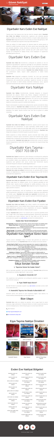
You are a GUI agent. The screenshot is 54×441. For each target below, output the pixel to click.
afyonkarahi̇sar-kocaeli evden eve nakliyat (41, 408)
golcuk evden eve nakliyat (13, 398)
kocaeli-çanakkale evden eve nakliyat (27, 404)
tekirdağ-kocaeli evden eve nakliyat (41, 386)
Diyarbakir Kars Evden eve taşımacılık (27, 179)
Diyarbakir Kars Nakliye (27, 87)
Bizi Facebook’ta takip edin (14, 318)
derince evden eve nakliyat (13, 388)
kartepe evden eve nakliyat (13, 412)
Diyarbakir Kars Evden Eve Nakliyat (27, 118)
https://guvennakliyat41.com (14, 316)
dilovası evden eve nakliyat (13, 392)
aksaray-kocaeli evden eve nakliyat (41, 382)
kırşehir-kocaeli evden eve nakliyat (41, 419)
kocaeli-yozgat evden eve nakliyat (27, 382)
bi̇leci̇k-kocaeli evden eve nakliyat (41, 412)
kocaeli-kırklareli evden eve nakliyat (27, 416)
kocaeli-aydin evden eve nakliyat (27, 393)
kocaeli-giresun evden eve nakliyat (27, 386)
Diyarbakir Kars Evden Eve (27, 57)
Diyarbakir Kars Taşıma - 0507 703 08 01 (27, 150)
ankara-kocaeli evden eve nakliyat (41, 401)
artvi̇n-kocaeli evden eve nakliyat (41, 389)
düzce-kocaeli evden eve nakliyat (41, 393)
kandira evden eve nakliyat (13, 404)
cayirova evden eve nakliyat (12, 382)
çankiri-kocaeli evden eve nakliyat (41, 397)
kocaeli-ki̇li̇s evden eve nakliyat (27, 378)
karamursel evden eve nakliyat (13, 408)
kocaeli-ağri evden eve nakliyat (27, 412)
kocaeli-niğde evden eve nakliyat (27, 389)
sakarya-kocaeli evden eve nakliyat (41, 404)
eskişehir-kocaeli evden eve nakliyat (41, 378)
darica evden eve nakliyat (12, 385)
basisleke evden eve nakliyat (12, 378)
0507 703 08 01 (25, 143)
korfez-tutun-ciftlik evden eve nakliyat (12, 415)
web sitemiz (24, 222)
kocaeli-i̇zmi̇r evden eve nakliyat (27, 401)
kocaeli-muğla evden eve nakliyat (27, 419)
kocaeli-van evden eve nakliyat (27, 408)
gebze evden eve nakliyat (12, 395)
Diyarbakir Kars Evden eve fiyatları (27, 205)
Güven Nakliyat (17, 2)
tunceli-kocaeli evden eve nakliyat (41, 416)
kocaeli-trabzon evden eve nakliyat (27, 397)
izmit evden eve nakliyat (12, 401)
